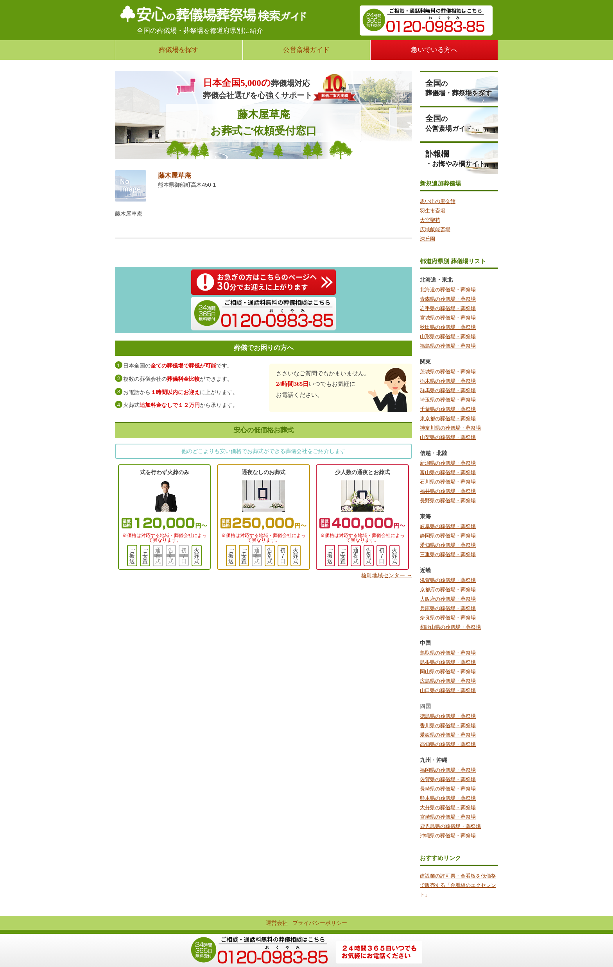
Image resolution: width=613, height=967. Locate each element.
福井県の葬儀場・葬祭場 (448, 491)
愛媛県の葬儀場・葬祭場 (448, 735)
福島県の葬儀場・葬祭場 (448, 346)
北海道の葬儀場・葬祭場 (448, 290)
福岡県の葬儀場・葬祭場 (448, 770)
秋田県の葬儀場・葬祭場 (448, 327)
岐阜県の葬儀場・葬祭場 (448, 526)
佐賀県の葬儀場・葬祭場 (448, 779)
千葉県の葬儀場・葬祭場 (448, 409)
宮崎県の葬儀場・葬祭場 (448, 817)
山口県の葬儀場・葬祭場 (448, 690)
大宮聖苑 (430, 220)
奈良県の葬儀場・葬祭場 (448, 618)
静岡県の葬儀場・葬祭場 (448, 536)
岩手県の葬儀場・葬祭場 (448, 308)
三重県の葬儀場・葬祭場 (448, 554)
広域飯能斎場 (435, 229)
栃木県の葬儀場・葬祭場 (448, 381)
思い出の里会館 (437, 201)
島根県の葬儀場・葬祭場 (448, 662)
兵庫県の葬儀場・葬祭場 (448, 608)
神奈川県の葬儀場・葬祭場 (450, 428)
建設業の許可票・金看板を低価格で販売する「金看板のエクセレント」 (458, 885)
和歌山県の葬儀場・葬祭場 (450, 627)
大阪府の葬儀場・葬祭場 (448, 599)
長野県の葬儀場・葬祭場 (448, 500)
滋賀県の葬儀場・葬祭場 (448, 580)
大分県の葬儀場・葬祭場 (448, 807)
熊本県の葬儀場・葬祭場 (448, 798)
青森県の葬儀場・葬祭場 (448, 299)
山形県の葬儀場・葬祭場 (448, 336)
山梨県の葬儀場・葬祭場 (448, 437)
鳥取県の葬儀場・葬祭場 (448, 653)
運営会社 (277, 923)
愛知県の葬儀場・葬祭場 (448, 545)
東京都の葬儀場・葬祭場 (448, 418)
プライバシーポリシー (319, 923)
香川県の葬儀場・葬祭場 (448, 725)
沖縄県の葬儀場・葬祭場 (448, 836)
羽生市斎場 (432, 211)
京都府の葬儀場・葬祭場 (448, 589)
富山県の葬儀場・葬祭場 (448, 472)
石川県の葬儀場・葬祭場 (448, 482)
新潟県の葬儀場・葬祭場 (448, 463)
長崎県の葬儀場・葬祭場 (448, 789)
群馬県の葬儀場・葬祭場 (448, 390)
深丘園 (427, 239)
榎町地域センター (386, 575)
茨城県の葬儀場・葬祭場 (448, 372)
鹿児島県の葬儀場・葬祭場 (450, 826)
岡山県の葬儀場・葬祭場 (448, 671)
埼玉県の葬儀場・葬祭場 (448, 400)
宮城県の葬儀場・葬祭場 (448, 318)
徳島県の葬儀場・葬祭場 (448, 716)
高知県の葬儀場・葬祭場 (448, 744)
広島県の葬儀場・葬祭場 (448, 681)
